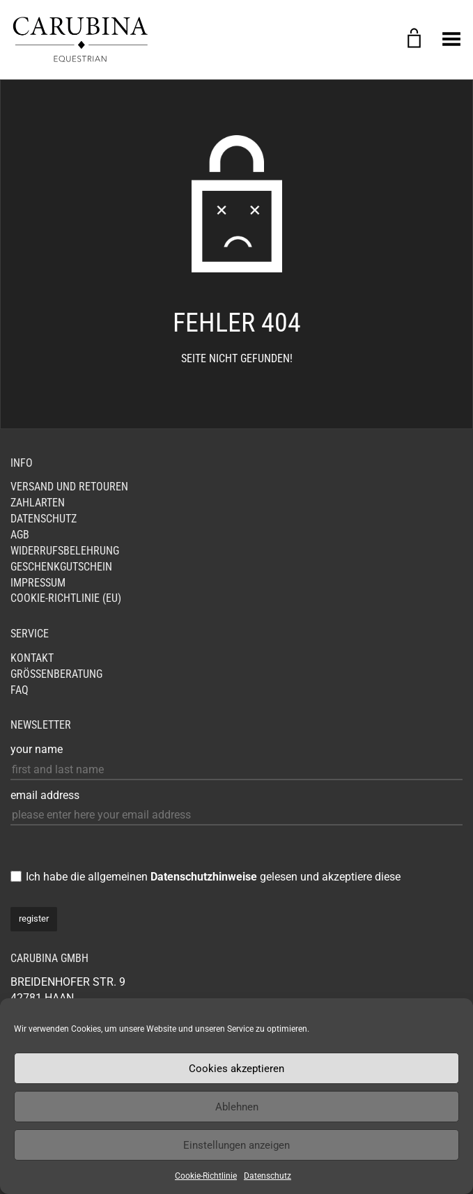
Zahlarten (37, 502)
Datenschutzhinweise (203, 876)
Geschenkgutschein (61, 566)
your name (36, 749)
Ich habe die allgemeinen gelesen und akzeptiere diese (213, 876)
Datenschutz (267, 1176)
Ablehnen (236, 1107)
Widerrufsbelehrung (64, 550)
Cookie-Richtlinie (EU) (65, 598)
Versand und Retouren (69, 486)
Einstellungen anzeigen (236, 1145)
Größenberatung (56, 674)
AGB (19, 534)
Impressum (37, 582)
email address (44, 795)
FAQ (19, 690)
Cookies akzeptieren (236, 1068)
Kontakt (32, 658)
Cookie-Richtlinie (206, 1176)
